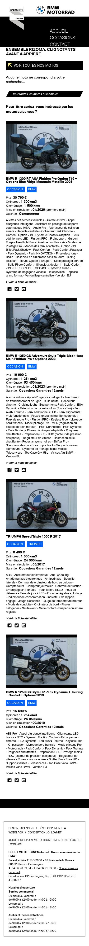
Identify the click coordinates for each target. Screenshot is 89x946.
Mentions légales (67, 840)
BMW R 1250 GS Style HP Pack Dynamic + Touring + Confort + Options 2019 (44, 693)
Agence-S (27, 828)
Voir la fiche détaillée (22, 282)
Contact (60, 44)
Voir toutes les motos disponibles (36, 94)
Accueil (59, 31)
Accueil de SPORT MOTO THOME (30, 840)
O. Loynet (54, 832)
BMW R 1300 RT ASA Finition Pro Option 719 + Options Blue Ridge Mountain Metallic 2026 (41, 180)
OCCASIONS (62, 38)
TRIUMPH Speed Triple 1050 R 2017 (33, 536)
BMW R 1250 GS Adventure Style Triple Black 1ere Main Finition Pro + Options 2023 (44, 357)
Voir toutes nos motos (35, 65)
